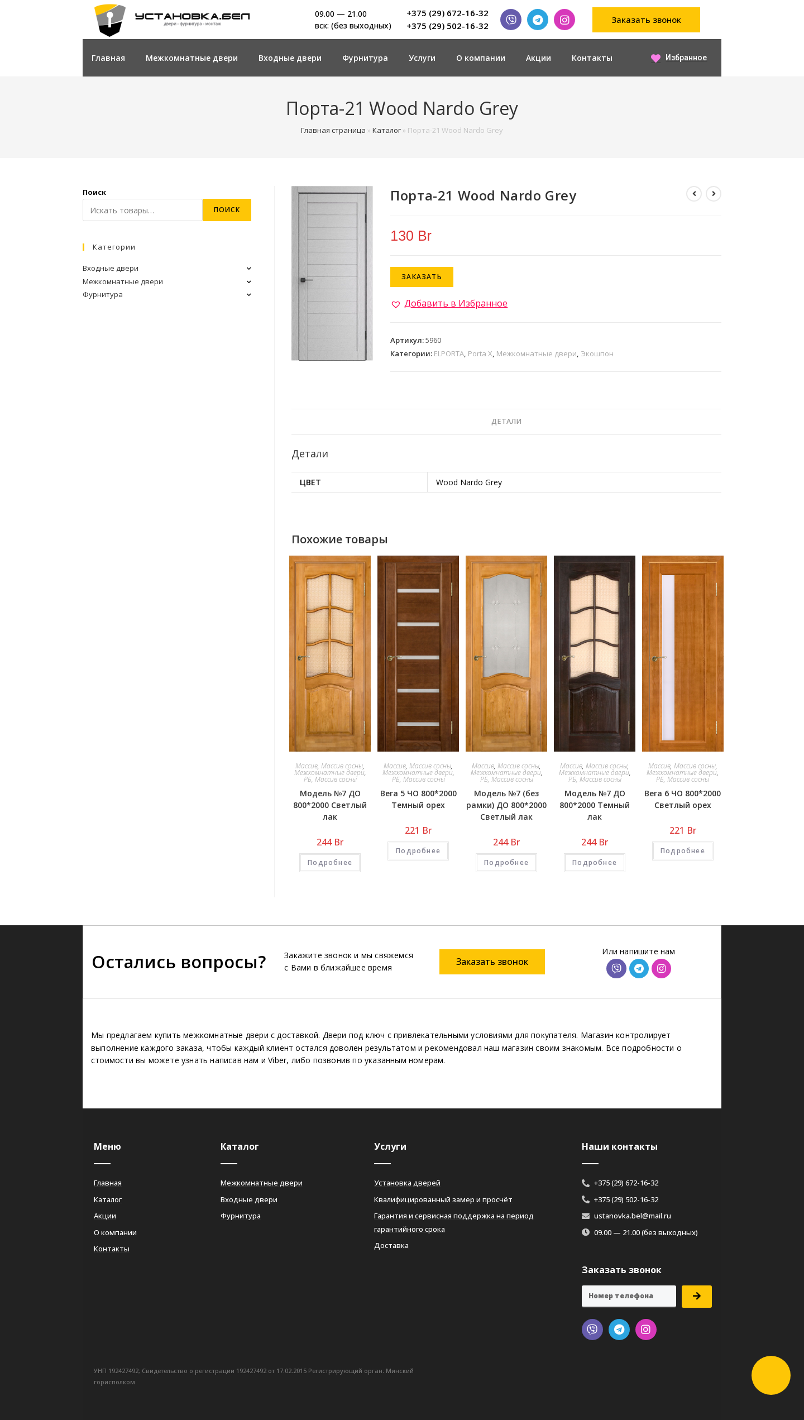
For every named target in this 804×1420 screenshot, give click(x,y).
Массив (306, 766)
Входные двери (290, 57)
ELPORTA (449, 353)
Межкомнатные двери (192, 57)
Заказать (421, 276)
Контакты (592, 57)
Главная (108, 57)
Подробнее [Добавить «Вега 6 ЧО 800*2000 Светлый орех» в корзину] (683, 850)
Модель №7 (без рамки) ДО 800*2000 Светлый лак (506, 805)
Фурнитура (365, 57)
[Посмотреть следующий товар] (713, 194)
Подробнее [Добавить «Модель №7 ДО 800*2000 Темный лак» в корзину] (594, 862)
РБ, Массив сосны (330, 779)
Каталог (386, 130)
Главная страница (333, 130)
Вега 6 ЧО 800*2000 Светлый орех (682, 799)
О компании (480, 57)
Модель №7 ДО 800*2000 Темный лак (594, 805)
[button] (646, 19)
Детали (506, 421)
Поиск (94, 192)
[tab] (506, 421)
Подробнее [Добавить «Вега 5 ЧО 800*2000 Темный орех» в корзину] (418, 850)
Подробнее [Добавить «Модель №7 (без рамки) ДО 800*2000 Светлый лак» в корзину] (506, 862)
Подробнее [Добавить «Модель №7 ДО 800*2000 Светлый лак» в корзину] (330, 862)
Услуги (422, 57)
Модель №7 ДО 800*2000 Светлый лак (330, 805)
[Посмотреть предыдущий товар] (694, 194)
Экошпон (597, 353)
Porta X (480, 353)
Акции (538, 57)
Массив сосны (342, 766)
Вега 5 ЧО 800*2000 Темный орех (418, 799)
